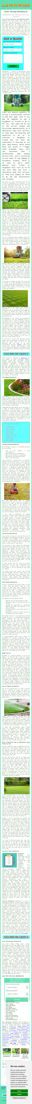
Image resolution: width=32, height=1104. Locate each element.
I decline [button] (19, 1094)
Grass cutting (6, 358)
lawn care (5, 471)
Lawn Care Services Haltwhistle (13, 976)
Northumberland (25, 891)
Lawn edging (5, 396)
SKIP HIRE (13, 1043)
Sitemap (3, 1087)
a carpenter (13, 1030)
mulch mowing (16, 593)
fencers (28, 1030)
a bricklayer (24, 1034)
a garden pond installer (20, 1031)
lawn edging (5, 418)
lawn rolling (16, 545)
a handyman (13, 1040)
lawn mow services (7, 888)
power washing (15, 1033)
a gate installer (15, 1036)
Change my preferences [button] (19, 1098)
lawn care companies (12, 958)
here (9, 972)
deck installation (23, 1041)
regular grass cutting (9, 884)
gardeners (23, 1044)
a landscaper (13, 1027)
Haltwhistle (24, 358)
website (19, 344)
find (7, 943)
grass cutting (24, 307)
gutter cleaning (6, 1034)
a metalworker (24, 1039)
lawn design (9, 284)
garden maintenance (7, 1037)
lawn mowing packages (8, 74)
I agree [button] (19, 1091)
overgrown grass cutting (9, 876)
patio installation (22, 1029)
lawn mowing (15, 374)
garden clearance (22, 1026)
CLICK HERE (25, 933)
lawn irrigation (16, 691)
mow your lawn (11, 117)
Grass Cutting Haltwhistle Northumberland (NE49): (16, 19)
